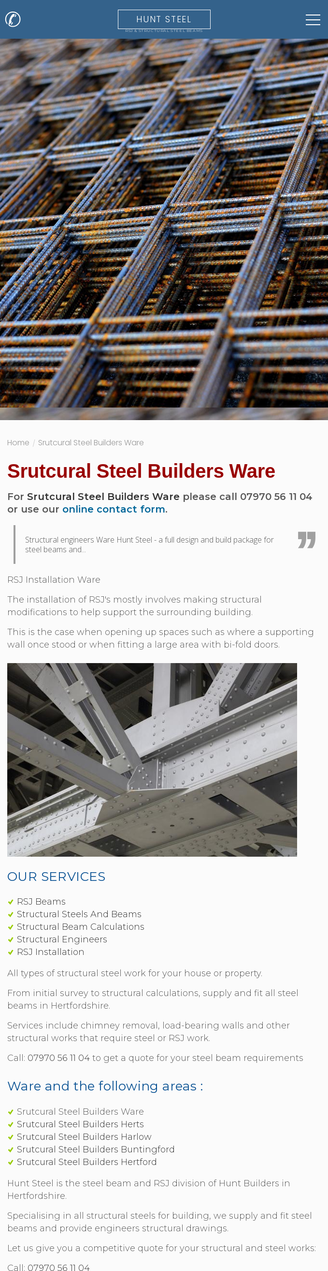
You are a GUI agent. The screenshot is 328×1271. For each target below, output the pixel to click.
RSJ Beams (41, 901)
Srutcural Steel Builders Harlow (84, 1137)
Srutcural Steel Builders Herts (80, 1124)
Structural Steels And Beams (79, 914)
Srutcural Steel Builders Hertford (87, 1162)
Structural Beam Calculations (80, 927)
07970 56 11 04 (59, 1058)
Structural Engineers (62, 939)
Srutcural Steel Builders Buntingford (96, 1149)
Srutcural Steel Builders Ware (91, 443)
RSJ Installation (51, 952)
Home (18, 443)
